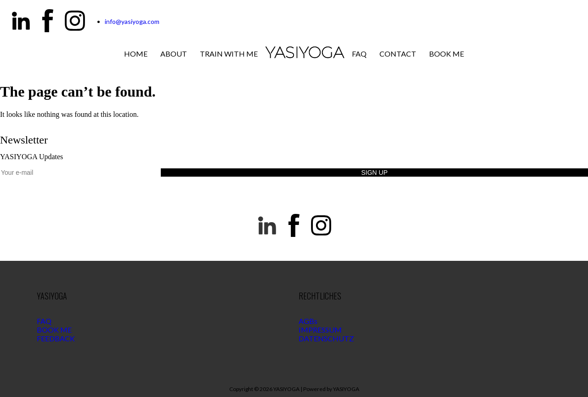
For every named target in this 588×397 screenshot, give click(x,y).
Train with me (229, 53)
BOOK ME (54, 329)
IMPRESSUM (320, 329)
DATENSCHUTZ (326, 338)
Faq (359, 53)
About (173, 53)
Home (135, 53)
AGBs (308, 320)
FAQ (44, 320)
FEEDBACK (56, 338)
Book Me (446, 53)
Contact (397, 53)
